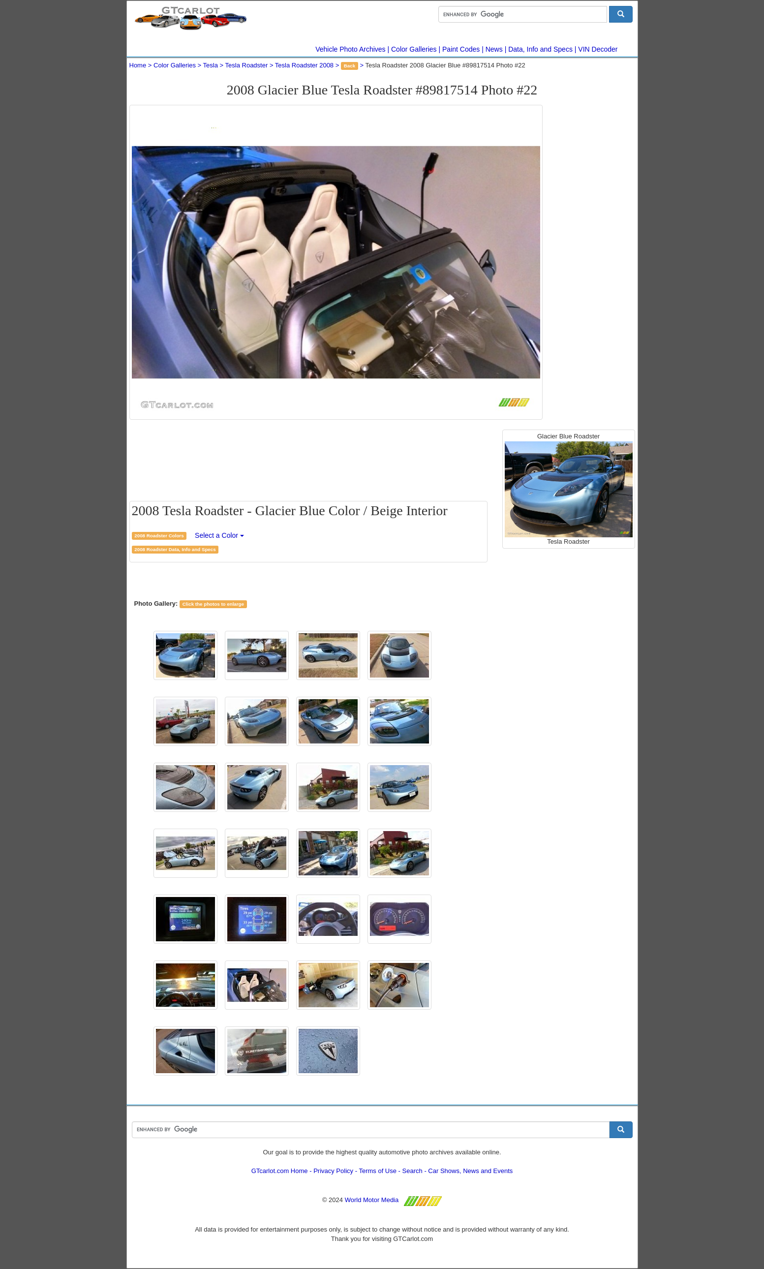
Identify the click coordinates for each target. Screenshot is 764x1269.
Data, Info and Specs (540, 49)
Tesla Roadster (246, 65)
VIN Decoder (597, 49)
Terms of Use (378, 1171)
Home (138, 65)
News (494, 49)
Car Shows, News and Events (470, 1171)
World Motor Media (372, 1200)
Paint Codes (461, 49)
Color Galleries (414, 49)
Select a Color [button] (219, 535)
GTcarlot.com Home (279, 1171)
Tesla (210, 65)
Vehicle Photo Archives (350, 49)
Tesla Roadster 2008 (304, 65)
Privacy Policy (333, 1171)
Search (412, 1171)
